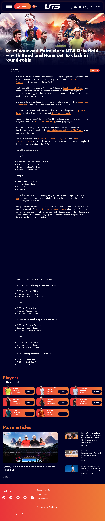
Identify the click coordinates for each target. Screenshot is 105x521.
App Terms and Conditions (47, 507)
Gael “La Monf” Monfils (61, 113)
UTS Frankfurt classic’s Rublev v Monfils (50, 209)
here (17, 198)
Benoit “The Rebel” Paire (73, 88)
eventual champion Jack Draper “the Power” (65, 130)
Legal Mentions (42, 498)
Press (39, 503)
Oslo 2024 (94, 70)
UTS (52, 6)
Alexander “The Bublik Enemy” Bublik (53, 138)
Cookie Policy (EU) (44, 490)
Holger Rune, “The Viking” (44, 121)
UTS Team (14, 70)
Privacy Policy (42, 494)
